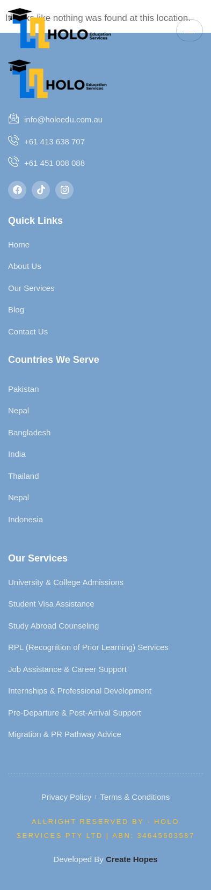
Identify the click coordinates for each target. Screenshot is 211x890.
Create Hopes (132, 859)
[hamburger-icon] (189, 30)
